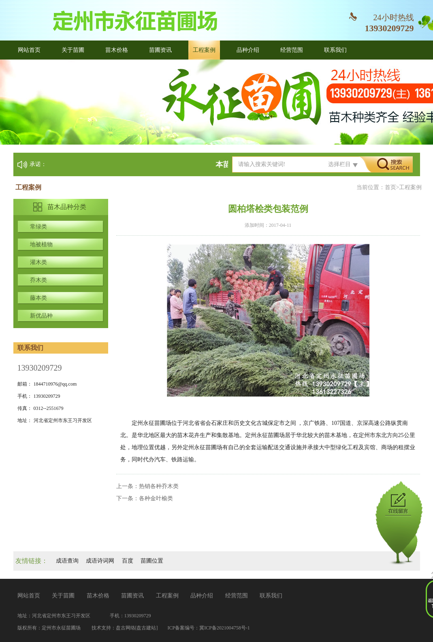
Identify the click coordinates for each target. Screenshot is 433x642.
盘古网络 (125, 628)
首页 (390, 187)
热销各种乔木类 (159, 486)
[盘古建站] (146, 628)
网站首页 (29, 50)
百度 (127, 561)
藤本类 (38, 298)
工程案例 (204, 50)
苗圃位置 (152, 561)
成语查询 (67, 561)
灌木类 (38, 262)
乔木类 (38, 280)
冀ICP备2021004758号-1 (224, 628)
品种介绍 (248, 50)
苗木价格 (116, 50)
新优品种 (41, 316)
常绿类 (38, 227)
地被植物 (41, 244)
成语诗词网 (100, 561)
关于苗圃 (73, 50)
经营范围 (291, 50)
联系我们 (335, 50)
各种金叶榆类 (156, 498)
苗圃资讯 (160, 50)
